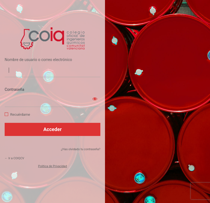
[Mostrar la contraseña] (94, 98)
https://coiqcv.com (52, 38)
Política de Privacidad (52, 166)
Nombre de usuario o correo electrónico (38, 59)
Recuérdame (20, 114)
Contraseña (14, 89)
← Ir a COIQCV (14, 158)
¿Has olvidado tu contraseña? (80, 149)
